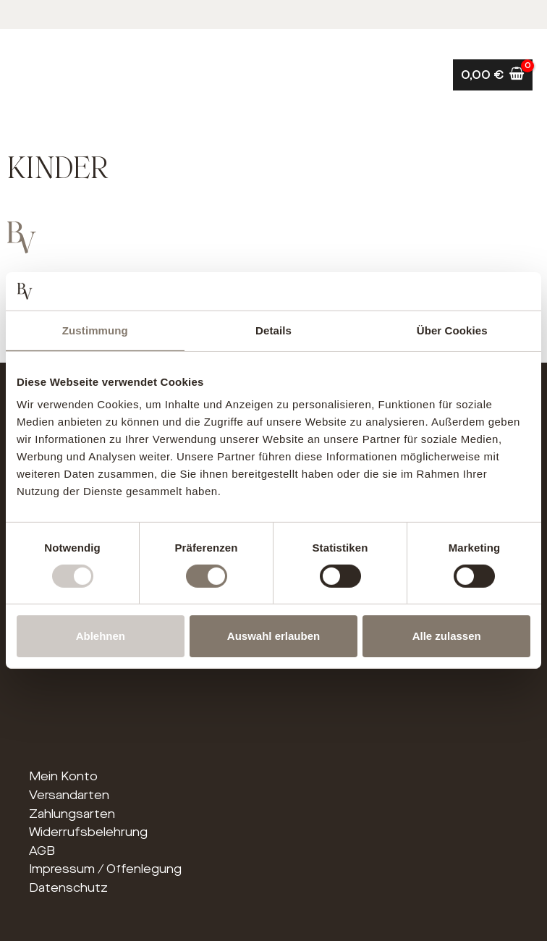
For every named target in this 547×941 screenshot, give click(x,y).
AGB (42, 850)
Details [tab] (273, 330)
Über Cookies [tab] (452, 330)
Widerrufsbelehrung (88, 832)
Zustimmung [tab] (95, 330)
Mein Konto (63, 776)
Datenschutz (68, 887)
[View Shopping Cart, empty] (493, 74)
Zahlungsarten (72, 814)
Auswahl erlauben (273, 636)
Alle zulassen (446, 636)
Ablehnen (100, 636)
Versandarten (69, 795)
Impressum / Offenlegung (105, 869)
